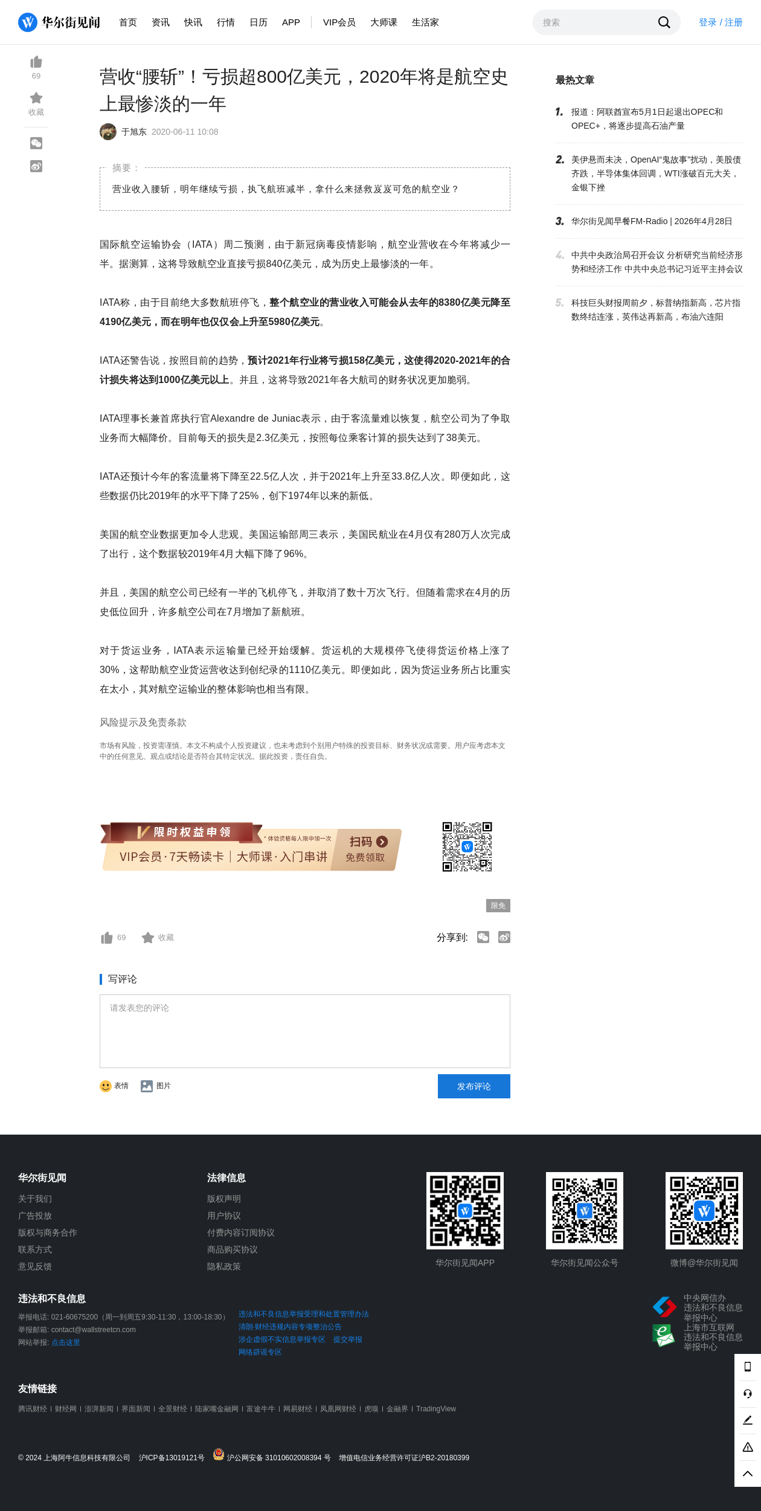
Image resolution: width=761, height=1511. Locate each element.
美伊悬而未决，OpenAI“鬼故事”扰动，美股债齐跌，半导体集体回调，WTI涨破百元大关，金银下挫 (656, 173)
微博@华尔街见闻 (704, 1263)
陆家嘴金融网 (217, 1409)
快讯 (193, 22)
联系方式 (35, 1249)
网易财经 (297, 1409)
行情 (226, 22)
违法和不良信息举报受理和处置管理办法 (304, 1314)
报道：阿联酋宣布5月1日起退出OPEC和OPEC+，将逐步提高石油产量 (647, 118)
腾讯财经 (32, 1409)
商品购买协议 (232, 1249)
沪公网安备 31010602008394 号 (274, 1455)
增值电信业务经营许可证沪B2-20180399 (404, 1458)
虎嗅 (371, 1409)
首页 (128, 22)
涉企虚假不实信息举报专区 (282, 1339)
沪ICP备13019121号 (175, 1458)
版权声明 (224, 1198)
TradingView (436, 1409)
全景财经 (172, 1409)
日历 (258, 22)
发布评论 (474, 1086)
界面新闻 (135, 1409)
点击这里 (65, 1342)
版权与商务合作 (47, 1232)
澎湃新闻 (99, 1409)
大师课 (383, 22)
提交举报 (347, 1339)
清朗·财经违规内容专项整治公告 (290, 1327)
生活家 (425, 22)
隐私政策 (224, 1266)
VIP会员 (339, 22)
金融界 (397, 1409)
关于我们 (35, 1198)
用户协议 (224, 1215)
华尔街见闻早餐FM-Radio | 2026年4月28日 (652, 221)
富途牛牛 (260, 1409)
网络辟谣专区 (260, 1352)
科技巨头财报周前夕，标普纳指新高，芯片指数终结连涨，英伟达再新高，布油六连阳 (655, 309)
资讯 (161, 22)
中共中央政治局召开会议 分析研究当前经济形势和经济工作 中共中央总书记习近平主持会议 (657, 262)
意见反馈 (35, 1266)
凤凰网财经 (338, 1409)
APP (291, 22)
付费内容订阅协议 (241, 1232)
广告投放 (35, 1215)
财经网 (66, 1409)
